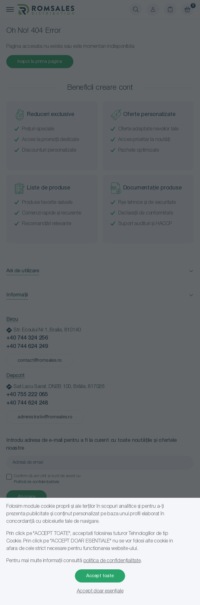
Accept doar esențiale (100, 591)
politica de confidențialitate (112, 561)
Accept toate (100, 576)
